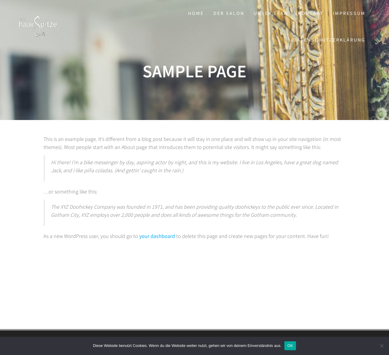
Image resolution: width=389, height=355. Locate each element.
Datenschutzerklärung (329, 40)
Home (196, 13)
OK (290, 345)
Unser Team (271, 13)
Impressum (349, 13)
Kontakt (311, 13)
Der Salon (228, 13)
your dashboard (157, 236)
